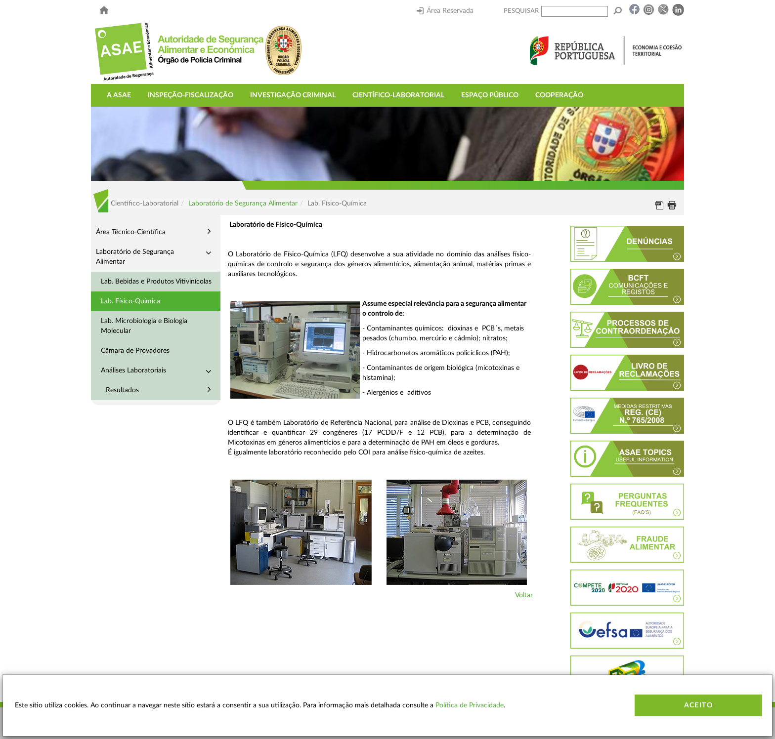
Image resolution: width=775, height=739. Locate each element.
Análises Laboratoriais (133, 370)
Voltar (524, 595)
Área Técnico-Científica (131, 232)
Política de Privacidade (469, 705)
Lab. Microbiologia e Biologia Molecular (144, 326)
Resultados (122, 390)
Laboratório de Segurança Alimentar (243, 203)
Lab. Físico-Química (130, 301)
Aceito (698, 705)
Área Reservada (445, 11)
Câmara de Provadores (135, 350)
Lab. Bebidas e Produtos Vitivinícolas (156, 281)
